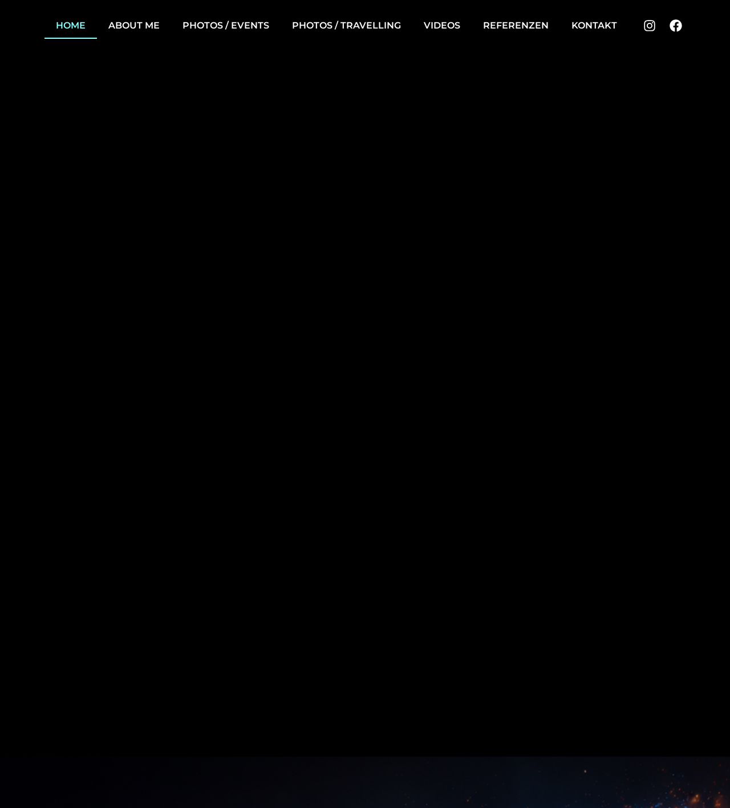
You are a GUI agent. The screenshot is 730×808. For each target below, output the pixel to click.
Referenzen (516, 25)
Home (71, 25)
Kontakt (594, 25)
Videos (442, 25)
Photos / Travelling (346, 25)
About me (134, 25)
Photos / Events (225, 25)
